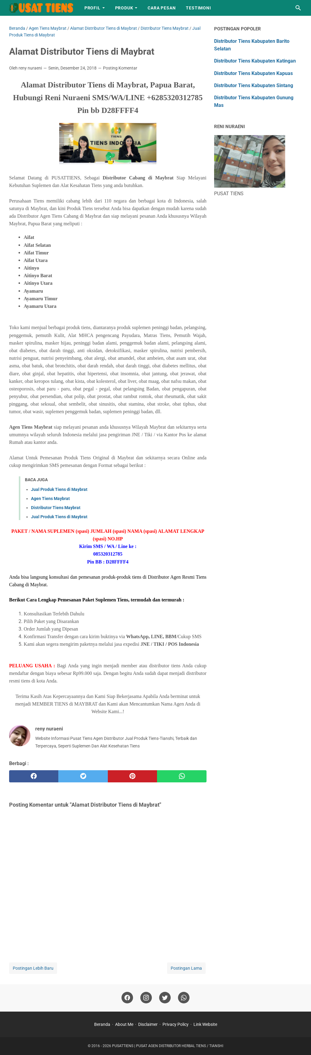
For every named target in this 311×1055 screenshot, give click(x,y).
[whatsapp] (181, 776)
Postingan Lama (186, 968)
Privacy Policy (175, 1024)
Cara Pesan (162, 7)
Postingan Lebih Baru (33, 968)
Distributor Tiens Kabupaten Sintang (253, 85)
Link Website (205, 1024)
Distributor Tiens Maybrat (55, 507)
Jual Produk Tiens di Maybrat (59, 489)
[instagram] (146, 998)
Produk (124, 7)
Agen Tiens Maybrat (50, 498)
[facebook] (33, 776)
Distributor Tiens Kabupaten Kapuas (253, 73)
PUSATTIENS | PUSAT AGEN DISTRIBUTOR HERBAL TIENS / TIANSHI (167, 1046)
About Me (124, 1024)
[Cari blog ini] (298, 8)
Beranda (102, 1024)
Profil (92, 7)
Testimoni (198, 7)
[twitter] (83, 776)
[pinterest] (132, 776)
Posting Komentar (120, 68)
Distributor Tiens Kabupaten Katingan (255, 61)
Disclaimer (148, 1024)
